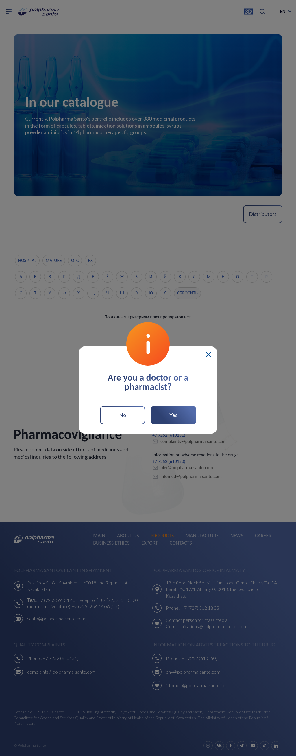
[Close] (208, 354)
